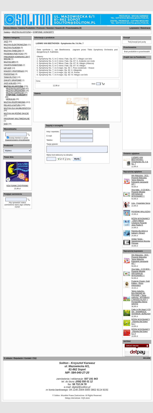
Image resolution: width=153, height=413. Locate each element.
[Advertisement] (36, 4)
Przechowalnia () (73, 28)
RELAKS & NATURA (12, 105)
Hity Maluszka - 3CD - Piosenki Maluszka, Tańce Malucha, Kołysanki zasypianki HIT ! (140, 180)
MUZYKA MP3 (10, 62)
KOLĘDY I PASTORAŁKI (14, 71)
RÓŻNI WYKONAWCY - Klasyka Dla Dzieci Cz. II (140, 331)
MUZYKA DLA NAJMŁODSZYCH (17, 108)
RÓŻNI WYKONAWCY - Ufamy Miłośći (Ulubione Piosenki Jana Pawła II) (140, 222)
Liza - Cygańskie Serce (140, 203)
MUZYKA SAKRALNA (15, 93)
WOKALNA (10, 99)
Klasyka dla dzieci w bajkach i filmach (139, 232)
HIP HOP (7, 68)
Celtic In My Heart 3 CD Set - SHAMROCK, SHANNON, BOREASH (141, 311)
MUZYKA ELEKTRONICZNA (15, 45)
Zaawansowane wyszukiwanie (17, 140)
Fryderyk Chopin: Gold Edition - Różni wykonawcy (140, 283)
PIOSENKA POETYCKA (13, 54)
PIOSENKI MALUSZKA (140, 212)
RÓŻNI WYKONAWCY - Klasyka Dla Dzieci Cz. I (140, 321)
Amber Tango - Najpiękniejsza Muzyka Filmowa (140, 241)
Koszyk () (59, 28)
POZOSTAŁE (9, 74)
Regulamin (18, 358)
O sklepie (8, 358)
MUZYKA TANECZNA (12, 51)
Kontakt (27, 358)
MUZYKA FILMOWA (12, 48)
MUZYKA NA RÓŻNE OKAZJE (16, 113)
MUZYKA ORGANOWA (15, 91)
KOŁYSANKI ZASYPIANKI (17, 186)
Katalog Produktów (26, 28)
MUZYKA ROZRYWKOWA (14, 102)
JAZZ (6, 42)
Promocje (41, 28)
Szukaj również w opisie (18, 138)
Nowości (50, 28)
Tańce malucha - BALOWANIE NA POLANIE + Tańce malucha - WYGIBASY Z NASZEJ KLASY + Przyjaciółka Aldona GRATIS (140, 297)
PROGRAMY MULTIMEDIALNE (17, 119)
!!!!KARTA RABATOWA (13, 65)
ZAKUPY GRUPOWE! (13, 80)
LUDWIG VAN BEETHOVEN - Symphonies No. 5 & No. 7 (139, 160)
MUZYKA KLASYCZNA (21, 32)
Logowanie (134, 28)
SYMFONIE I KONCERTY (43, 32)
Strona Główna (10, 28)
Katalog (7, 32)
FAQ (35, 358)
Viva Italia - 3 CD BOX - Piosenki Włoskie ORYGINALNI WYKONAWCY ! (141, 193)
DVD (6, 124)
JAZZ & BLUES (10, 83)
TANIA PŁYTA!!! (10, 77)
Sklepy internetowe (72, 398)
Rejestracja (145, 28)
